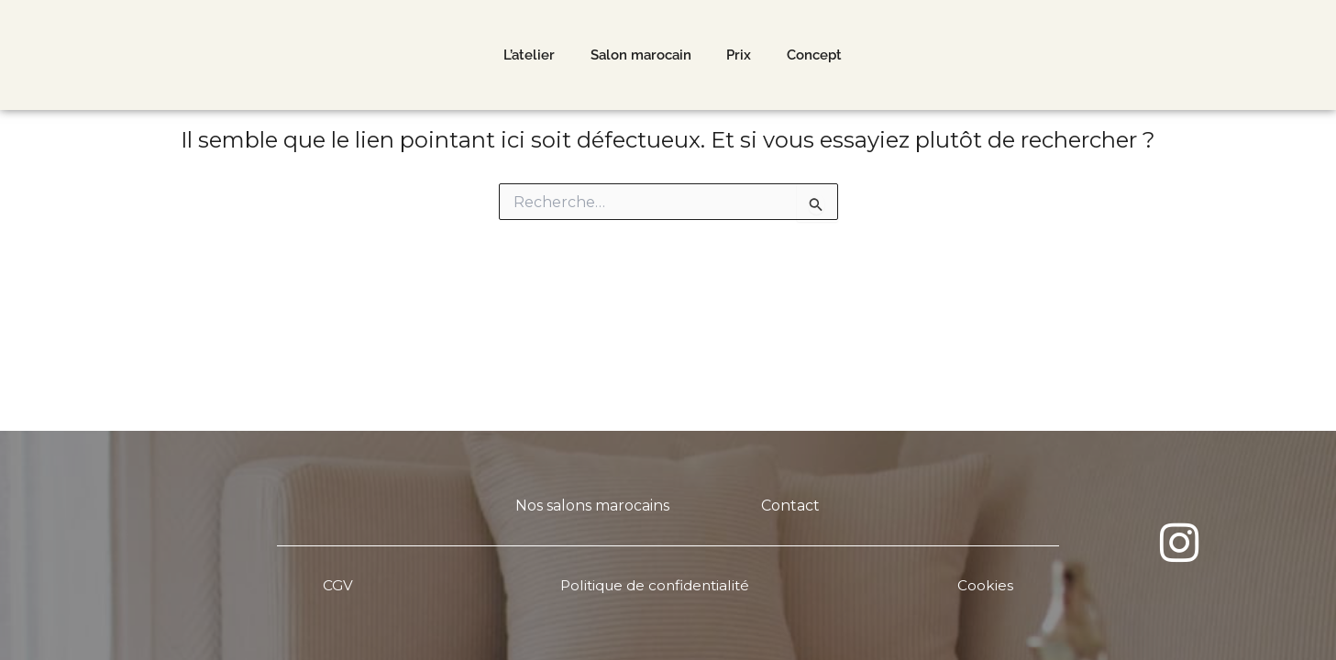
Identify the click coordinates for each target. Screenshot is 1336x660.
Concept (816, 58)
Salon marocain (640, 58)
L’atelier (527, 58)
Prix (739, 58)
